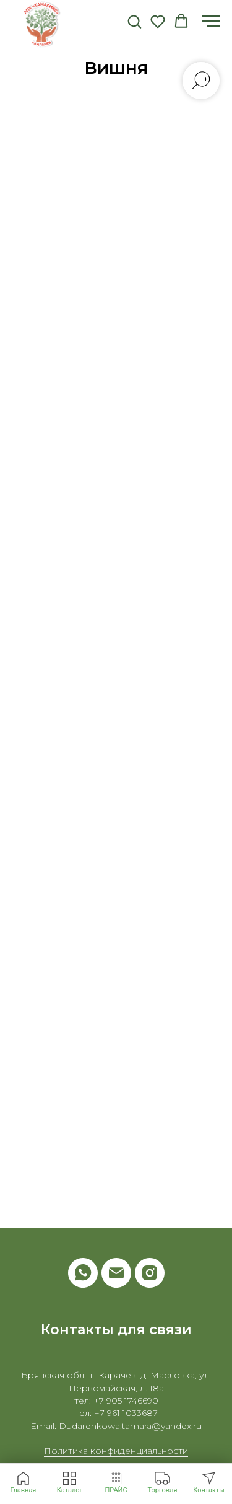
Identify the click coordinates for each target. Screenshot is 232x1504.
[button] (134, 21)
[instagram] (150, 1273)
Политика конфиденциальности (116, 1450)
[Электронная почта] (116, 1273)
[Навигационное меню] (211, 21)
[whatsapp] (83, 1273)
